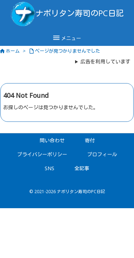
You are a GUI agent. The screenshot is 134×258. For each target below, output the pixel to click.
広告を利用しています (105, 61)
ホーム (13, 51)
